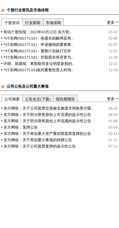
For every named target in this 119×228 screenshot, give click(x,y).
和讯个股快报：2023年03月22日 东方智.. (37, 32)
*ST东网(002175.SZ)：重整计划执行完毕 (37, 51)
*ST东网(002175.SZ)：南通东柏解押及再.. (38, 38)
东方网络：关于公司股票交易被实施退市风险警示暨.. (48, 108)
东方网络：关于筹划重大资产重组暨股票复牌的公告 (47, 133)
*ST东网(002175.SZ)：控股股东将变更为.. (38, 57)
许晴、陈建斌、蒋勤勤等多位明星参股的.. (38, 63)
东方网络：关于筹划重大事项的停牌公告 (37, 140)
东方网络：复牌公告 (20, 127)
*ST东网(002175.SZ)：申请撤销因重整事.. (38, 44)
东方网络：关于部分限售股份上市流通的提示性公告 (47, 114)
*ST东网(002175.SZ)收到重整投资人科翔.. (38, 70)
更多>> (113, 22)
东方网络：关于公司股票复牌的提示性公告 (39, 146)
